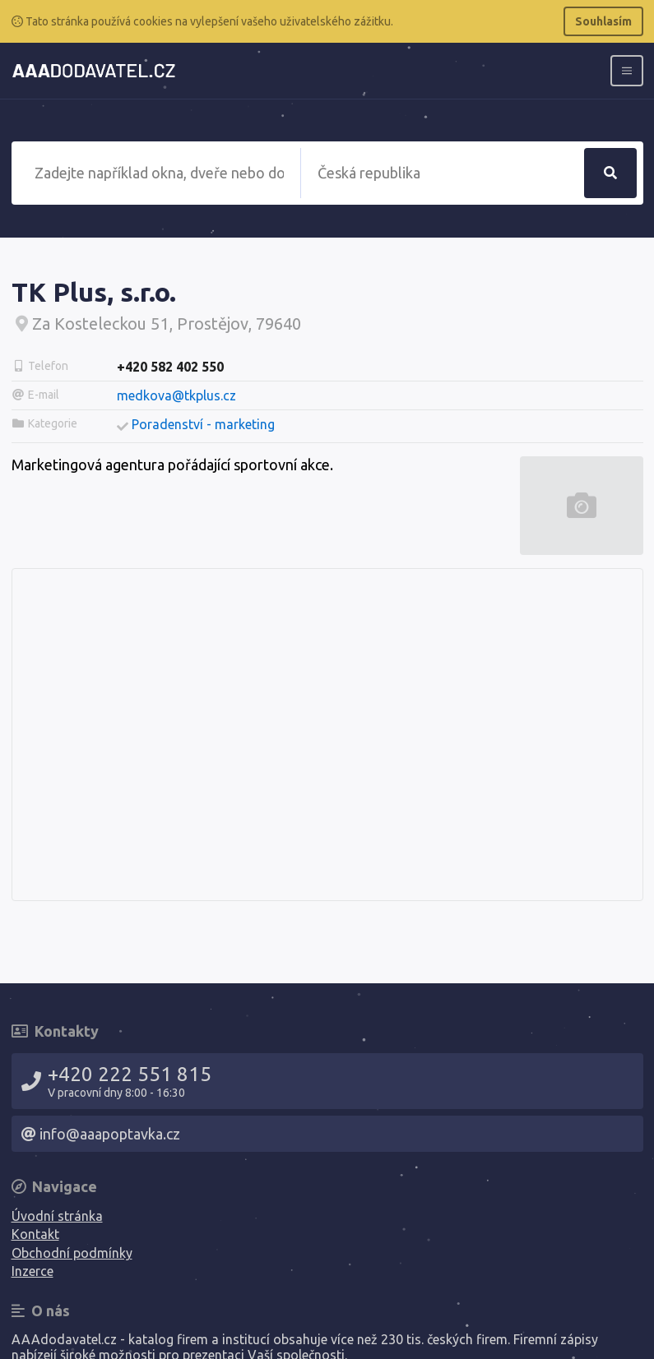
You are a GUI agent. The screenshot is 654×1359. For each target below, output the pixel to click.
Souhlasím (603, 21)
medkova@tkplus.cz (176, 395)
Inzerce (32, 1271)
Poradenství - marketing (203, 424)
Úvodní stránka (57, 1216)
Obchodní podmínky (72, 1253)
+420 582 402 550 (170, 366)
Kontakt (35, 1234)
